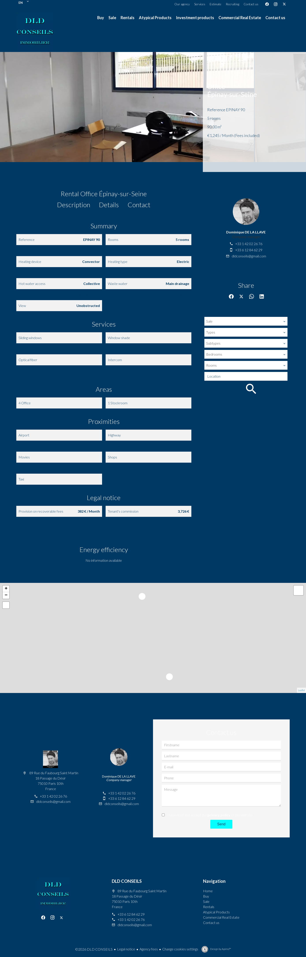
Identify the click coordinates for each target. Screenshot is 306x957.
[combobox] (245, 321)
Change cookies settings (180, 949)
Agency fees (149, 949)
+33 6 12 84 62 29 (248, 250)
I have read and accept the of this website (210, 815)
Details (109, 205)
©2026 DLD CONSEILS (94, 949)
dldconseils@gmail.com (249, 256)
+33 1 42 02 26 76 (248, 244)
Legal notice (126, 949)
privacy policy (218, 815)
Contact (139, 205)
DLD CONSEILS (127, 881)
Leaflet (301, 690)
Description (73, 205)
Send (221, 824)
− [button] (6, 595)
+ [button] (6, 589)
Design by (220, 949)
